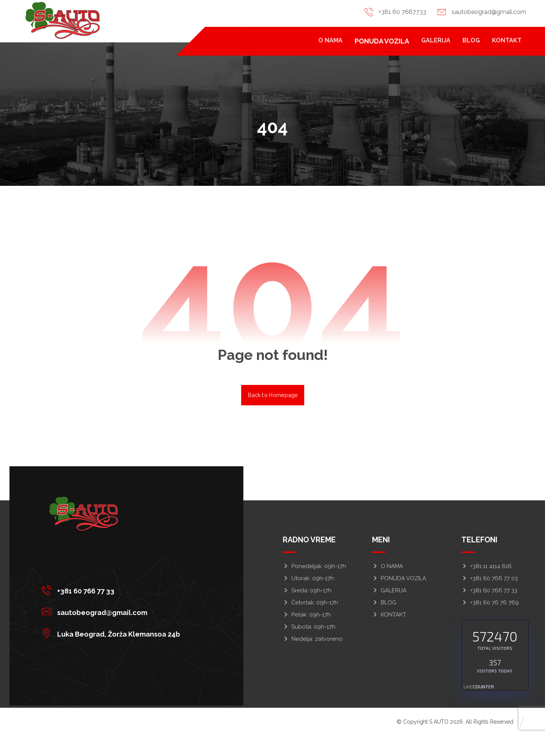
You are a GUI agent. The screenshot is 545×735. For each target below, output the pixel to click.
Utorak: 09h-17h (308, 578)
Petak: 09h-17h (307, 614)
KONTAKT (389, 614)
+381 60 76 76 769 (490, 602)
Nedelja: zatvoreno (313, 638)
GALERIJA (389, 590)
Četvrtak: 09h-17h (310, 602)
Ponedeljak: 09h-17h (314, 566)
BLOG (384, 602)
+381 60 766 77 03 (489, 578)
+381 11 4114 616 (486, 566)
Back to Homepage (272, 395)
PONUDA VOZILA (399, 578)
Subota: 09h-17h (309, 626)
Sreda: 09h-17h (307, 590)
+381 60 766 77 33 (489, 590)
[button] (113, 590)
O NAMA (387, 566)
